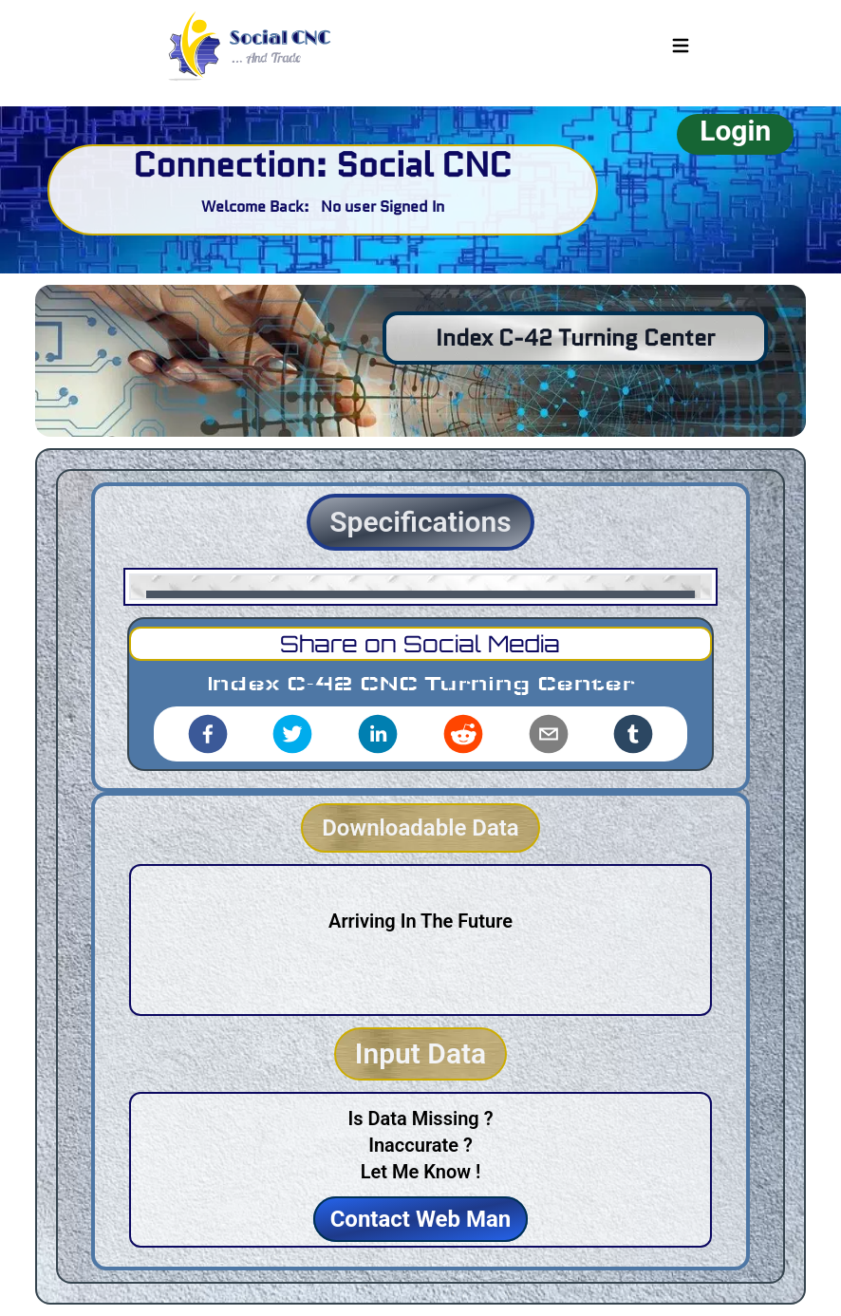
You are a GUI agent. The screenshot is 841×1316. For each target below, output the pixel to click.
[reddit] (463, 734)
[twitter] (292, 734)
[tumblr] (633, 734)
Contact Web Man (421, 1219)
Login (735, 130)
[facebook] (208, 734)
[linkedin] (378, 734)
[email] (549, 734)
